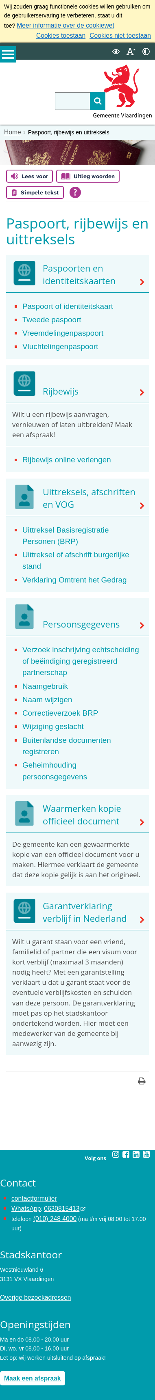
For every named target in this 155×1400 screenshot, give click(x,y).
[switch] (116, 49)
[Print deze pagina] (142, 1008)
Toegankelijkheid (21, 1366)
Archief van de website (28, 1347)
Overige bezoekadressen (31, 1210)
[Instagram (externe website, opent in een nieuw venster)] (115, 1080)
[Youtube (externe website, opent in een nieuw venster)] (146, 1080)
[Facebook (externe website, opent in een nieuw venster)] (125, 1080)
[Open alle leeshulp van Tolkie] (75, 190)
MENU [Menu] (8, 57)
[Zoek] (83, 99)
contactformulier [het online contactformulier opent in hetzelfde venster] (31, 1123)
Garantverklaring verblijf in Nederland (89, 840)
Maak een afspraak (29, 1289)
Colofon (10, 1384)
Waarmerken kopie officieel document (75, 743)
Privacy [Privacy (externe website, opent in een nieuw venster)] (9, 1357)
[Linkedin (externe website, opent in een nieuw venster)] (135, 1080)
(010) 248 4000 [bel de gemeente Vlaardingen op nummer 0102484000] (52, 1142)
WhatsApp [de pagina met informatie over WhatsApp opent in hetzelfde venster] (24, 1133)
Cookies (10, 1375)
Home (11, 130)
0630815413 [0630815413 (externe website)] (56, 1133)
